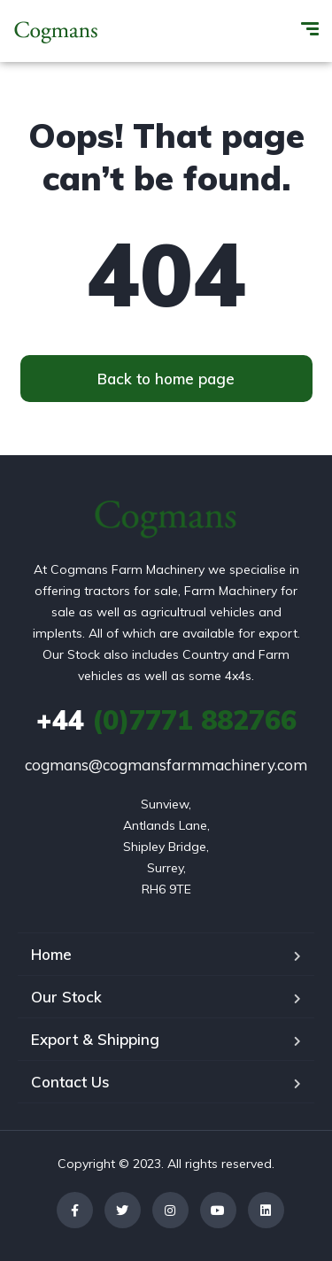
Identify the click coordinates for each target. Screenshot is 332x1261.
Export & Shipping (95, 1039)
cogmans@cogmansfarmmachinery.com (166, 764)
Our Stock (66, 996)
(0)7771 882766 (166, 720)
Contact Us (70, 1081)
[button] (166, 378)
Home (51, 954)
